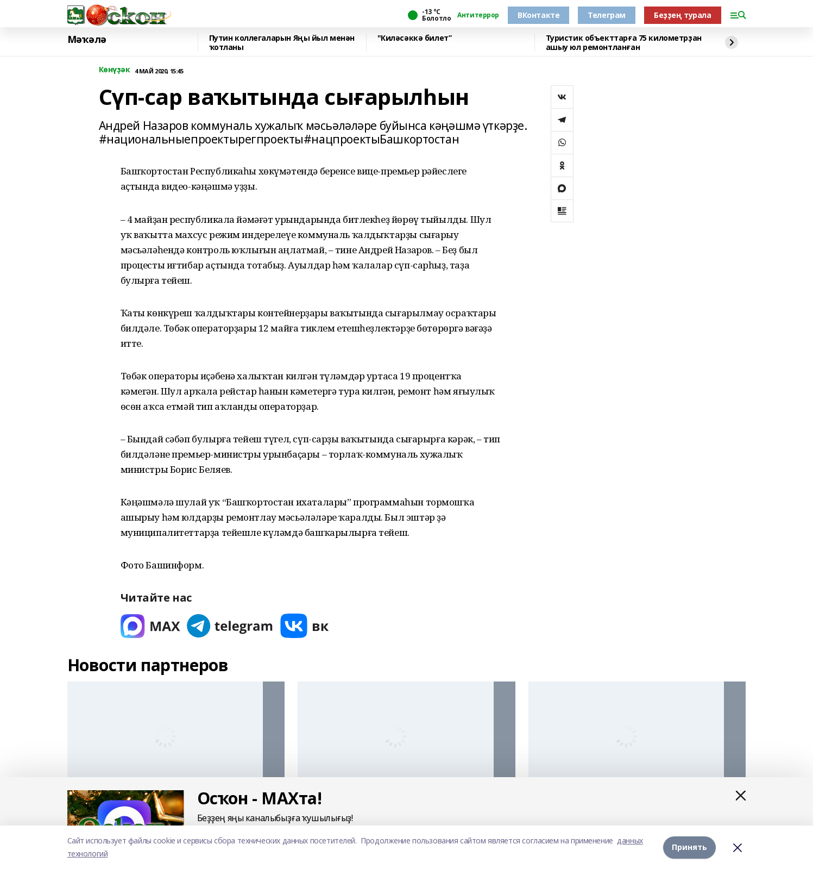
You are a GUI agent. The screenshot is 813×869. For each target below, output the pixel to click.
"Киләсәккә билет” (414, 38)
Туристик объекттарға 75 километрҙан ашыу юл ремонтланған (624, 43)
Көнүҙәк (114, 69)
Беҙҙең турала (682, 15)
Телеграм (607, 15)
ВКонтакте (538, 15)
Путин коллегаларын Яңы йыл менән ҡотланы (282, 43)
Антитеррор (478, 15)
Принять (689, 847)
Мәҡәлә (86, 40)
